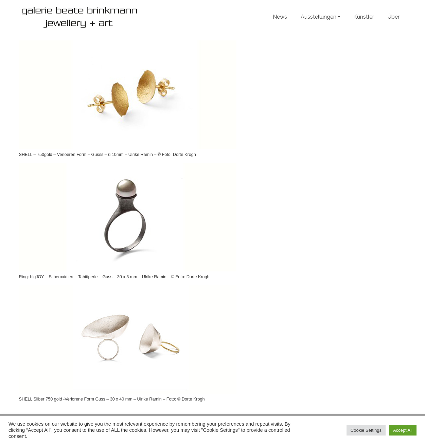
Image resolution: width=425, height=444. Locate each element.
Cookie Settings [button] (366, 430)
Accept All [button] (402, 430)
